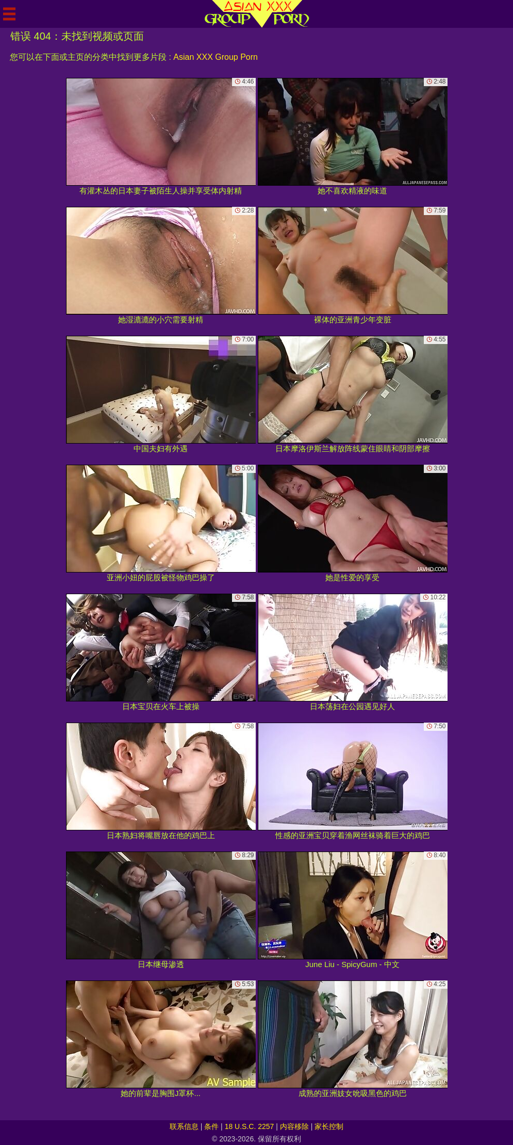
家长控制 (329, 1126)
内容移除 (294, 1126)
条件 (211, 1126)
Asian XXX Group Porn (215, 57)
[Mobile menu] (9, 14)
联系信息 (184, 1126)
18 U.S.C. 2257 (249, 1126)
